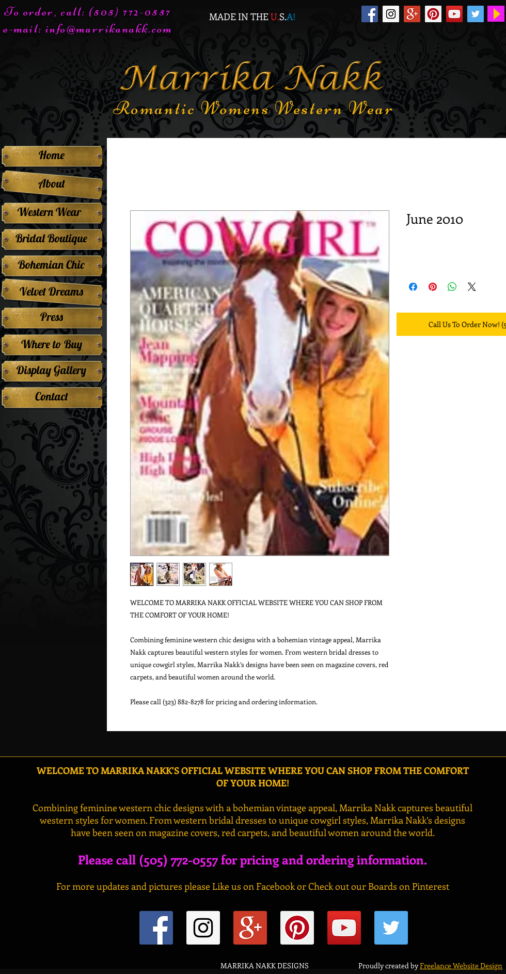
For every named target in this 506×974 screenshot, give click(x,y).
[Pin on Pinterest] (432, 287)
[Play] (495, 14)
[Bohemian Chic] (51, 264)
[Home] (51, 155)
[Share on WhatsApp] (452, 287)
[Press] (51, 316)
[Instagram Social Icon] (391, 14)
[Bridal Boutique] (51, 238)
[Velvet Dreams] (51, 291)
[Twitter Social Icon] (475, 14)
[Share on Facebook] (413, 287)
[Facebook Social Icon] (369, 14)
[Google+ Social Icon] (412, 14)
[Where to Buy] (51, 344)
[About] (51, 184)
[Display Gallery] (51, 370)
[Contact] (51, 396)
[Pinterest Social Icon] (433, 14)
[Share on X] (472, 287)
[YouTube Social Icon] (454, 14)
